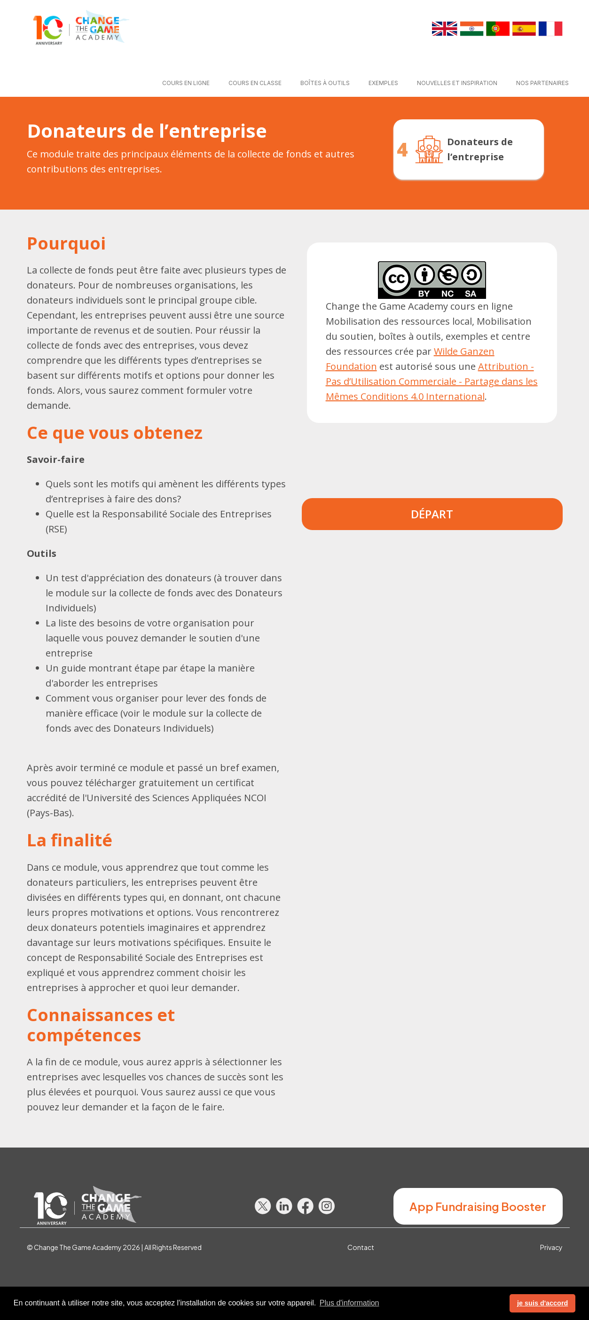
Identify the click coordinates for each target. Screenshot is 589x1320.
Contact (360, 1247)
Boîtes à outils (325, 82)
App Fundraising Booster (477, 1206)
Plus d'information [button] (349, 1303)
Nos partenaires (542, 82)
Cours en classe (255, 82)
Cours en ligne (186, 82)
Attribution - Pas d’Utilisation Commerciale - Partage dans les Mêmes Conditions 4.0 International (432, 381)
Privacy (551, 1247)
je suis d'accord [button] (542, 1303)
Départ (432, 514)
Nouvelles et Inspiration (457, 82)
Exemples (383, 82)
